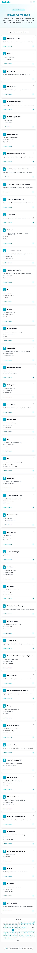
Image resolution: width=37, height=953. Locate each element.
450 (7, 927)
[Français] (31, 2)
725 (4, 932)
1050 (10, 935)
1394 (28, 938)
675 (30, 930)
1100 (16, 935)
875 (22, 932)
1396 (33, 938)
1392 (22, 938)
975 (33, 932)
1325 (10, 938)
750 (7, 932)
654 (25, 930)
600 (25, 927)
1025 (7, 935)
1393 (25, 938)
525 (16, 927)
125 (33, 922)
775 (10, 932)
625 (27, 927)
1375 (16, 938)
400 (33, 924)
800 (13, 932)
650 (13, 930)
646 (33, 927)
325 (24, 924)
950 (30, 932)
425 (4, 927)
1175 (24, 935)
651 (16, 930)
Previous (18, 919)
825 (16, 932)
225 (13, 924)
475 (10, 927)
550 (19, 927)
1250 (33, 935)
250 (16, 924)
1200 (28, 935)
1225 (30, 935)
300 (22, 924)
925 (27, 932)
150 (4, 924)
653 (22, 930)
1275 (4, 938)
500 (13, 927)
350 (27, 924)
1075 (13, 935)
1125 (19, 935)
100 (30, 922)
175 (7, 924)
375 (30, 924)
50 (24, 922)
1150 (22, 935)
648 (7, 930)
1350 (13, 938)
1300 (7, 938)
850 (19, 932)
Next (18, 940)
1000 (4, 935)
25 (21, 922)
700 (33, 930)
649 (10, 930)
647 (4, 930)
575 (22, 927)
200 (10, 924)
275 (19, 924)
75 (27, 922)
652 (19, 930)
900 (25, 932)
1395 (30, 938)
